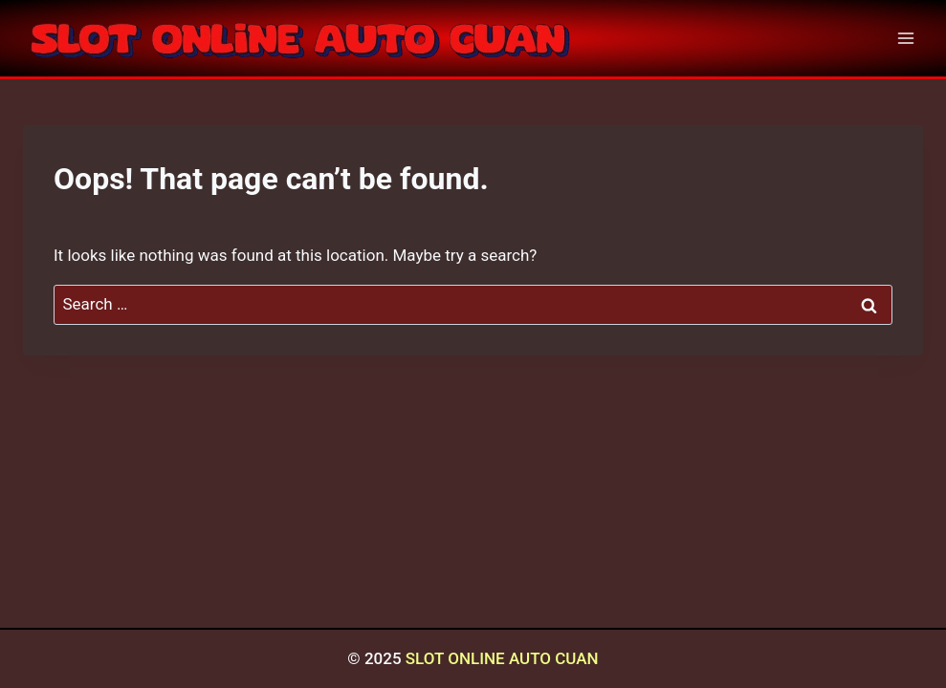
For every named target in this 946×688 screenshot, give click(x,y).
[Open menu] (905, 38)
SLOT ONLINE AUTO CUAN (502, 658)
